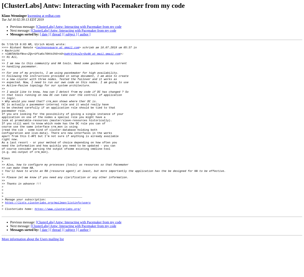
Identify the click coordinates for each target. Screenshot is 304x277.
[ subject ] (70, 34)
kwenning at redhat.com (44, 16)
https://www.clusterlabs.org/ (58, 242)
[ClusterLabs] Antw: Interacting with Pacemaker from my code (79, 27)
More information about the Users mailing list (33, 273)
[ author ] (84, 34)
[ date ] (44, 34)
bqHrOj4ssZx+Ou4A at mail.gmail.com (92, 56)
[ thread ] (56, 34)
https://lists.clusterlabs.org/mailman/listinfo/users (48, 235)
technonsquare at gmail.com (57, 48)
